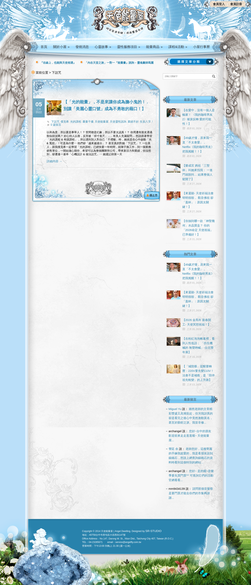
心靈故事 (103, 47)
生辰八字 (145, 121)
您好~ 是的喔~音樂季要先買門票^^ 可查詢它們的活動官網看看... (191, 475)
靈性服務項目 (128, 47)
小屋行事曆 (201, 47)
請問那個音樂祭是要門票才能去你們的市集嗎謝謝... (191, 493)
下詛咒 (55, 121)
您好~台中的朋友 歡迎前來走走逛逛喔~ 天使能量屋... (190, 435)
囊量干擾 (88, 121)
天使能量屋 (101, 121)
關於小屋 (61, 47)
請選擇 (192, 62)
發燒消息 (82, 47)
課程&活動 (177, 47)
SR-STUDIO (153, 531)
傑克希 (65, 121)
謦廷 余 (173, 448)
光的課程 (75, 121)
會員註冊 (236, 4)
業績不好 (133, 121)
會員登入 (219, 4)
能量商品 (154, 47)
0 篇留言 (56, 124)
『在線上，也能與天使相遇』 (58, 62)
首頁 (44, 47)
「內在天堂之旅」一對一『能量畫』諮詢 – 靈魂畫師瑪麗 (119, 62)
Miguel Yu (175, 409)
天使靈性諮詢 (118, 121)
